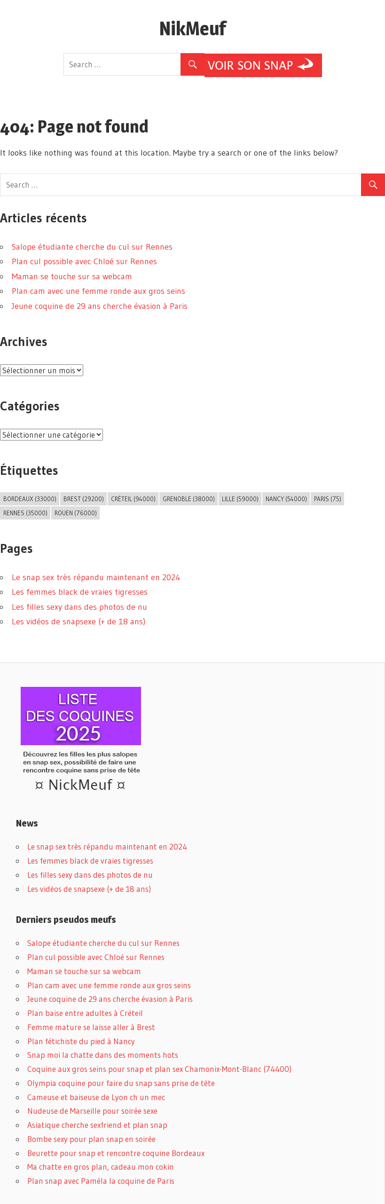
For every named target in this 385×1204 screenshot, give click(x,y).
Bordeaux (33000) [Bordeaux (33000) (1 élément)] (29, 499)
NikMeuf (192, 28)
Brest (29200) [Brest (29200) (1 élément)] (83, 499)
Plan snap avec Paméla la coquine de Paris (100, 1181)
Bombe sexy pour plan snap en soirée (91, 1139)
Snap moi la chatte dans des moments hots (102, 1055)
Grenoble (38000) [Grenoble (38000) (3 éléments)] (189, 499)
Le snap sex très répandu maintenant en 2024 (96, 577)
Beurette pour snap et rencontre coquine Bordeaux (115, 1153)
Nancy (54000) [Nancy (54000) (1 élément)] (286, 499)
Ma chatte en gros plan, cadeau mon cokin (100, 1167)
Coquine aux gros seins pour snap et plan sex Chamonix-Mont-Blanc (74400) (159, 1069)
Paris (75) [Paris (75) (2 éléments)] (327, 499)
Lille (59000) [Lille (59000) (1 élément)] (240, 499)
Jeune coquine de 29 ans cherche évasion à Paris (100, 306)
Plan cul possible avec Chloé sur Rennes (84, 261)
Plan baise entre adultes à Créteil (85, 1013)
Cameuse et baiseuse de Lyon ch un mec (96, 1097)
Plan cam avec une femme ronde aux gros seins (98, 291)
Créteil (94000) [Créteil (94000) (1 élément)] (133, 499)
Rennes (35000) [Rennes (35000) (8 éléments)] (25, 513)
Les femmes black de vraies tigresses (80, 592)
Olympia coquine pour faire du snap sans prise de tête (121, 1083)
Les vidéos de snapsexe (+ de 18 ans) (78, 621)
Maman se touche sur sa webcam (72, 276)
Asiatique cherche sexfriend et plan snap (97, 1125)
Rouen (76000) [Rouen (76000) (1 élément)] (76, 513)
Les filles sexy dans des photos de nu (79, 607)
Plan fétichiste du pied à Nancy (81, 1041)
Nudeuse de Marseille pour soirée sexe (92, 1111)
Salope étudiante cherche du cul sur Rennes (92, 247)
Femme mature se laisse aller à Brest (91, 1027)
